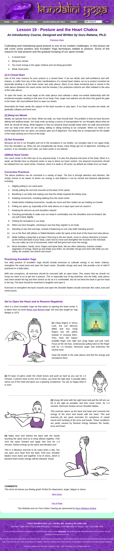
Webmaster (62, 531)
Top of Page (57, 503)
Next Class (57, 494)
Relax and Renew (36, 309)
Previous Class (57, 40)
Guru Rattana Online (86, 508)
